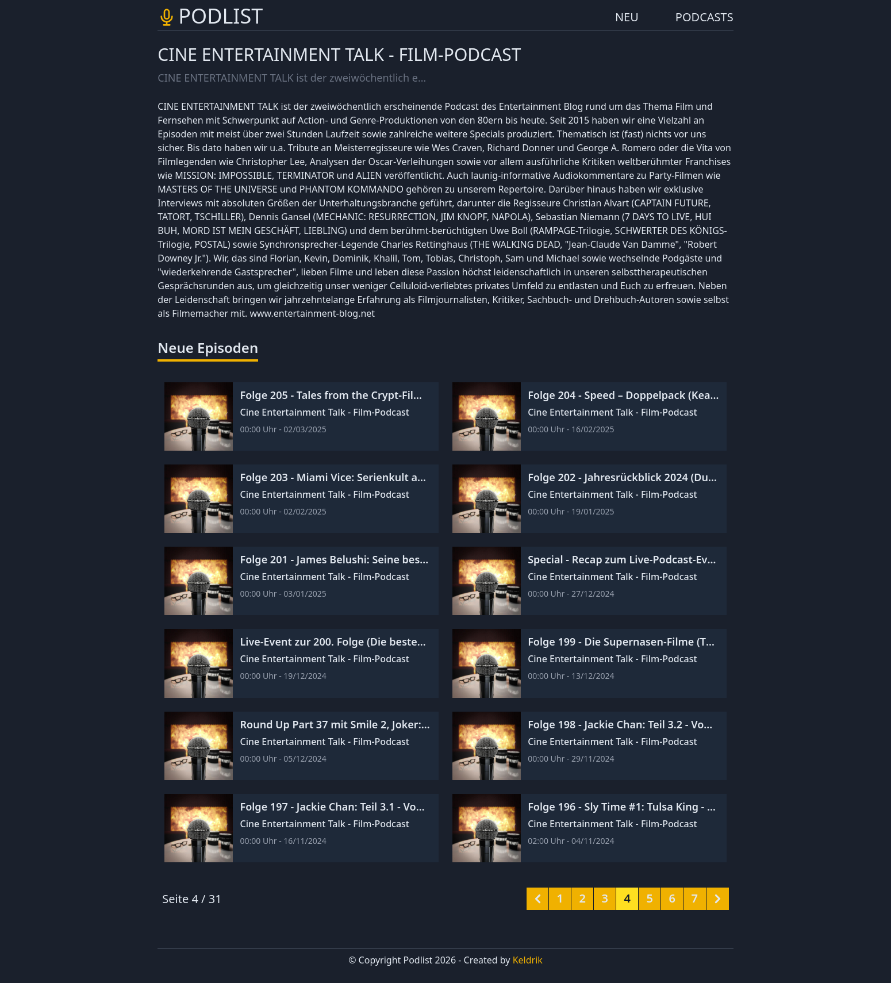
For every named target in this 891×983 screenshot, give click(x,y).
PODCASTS (704, 17)
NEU (627, 17)
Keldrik (528, 960)
